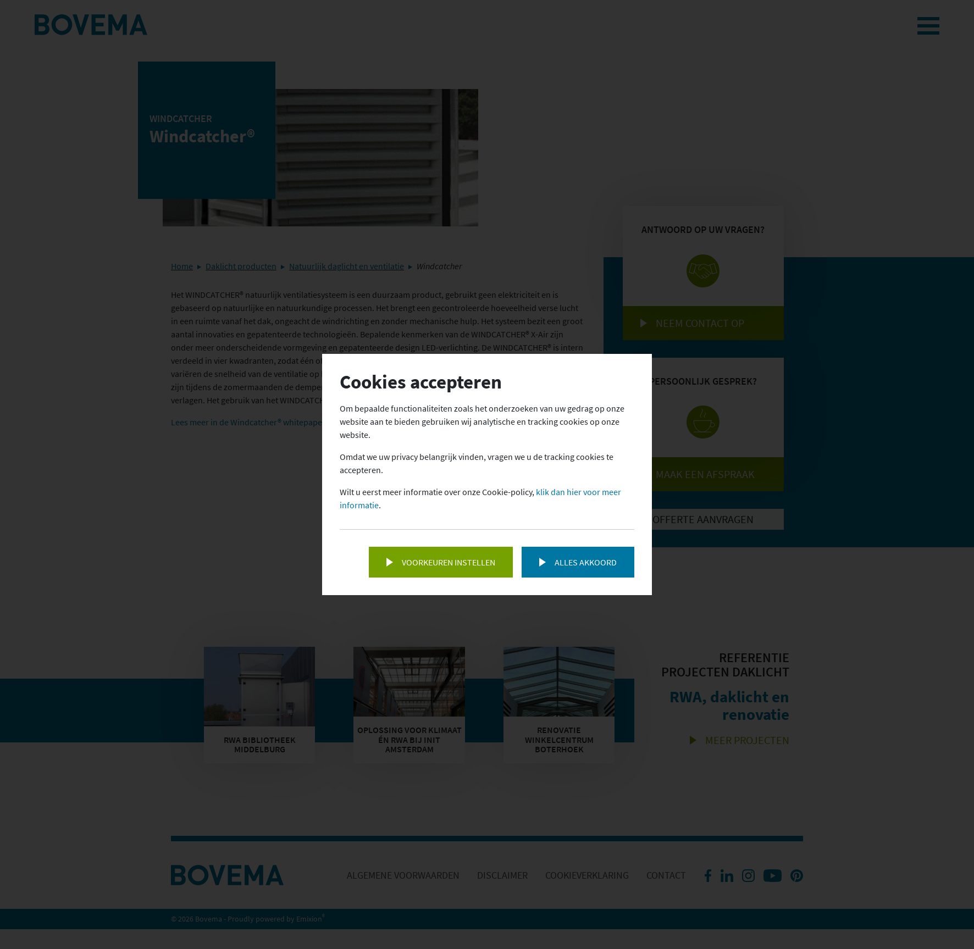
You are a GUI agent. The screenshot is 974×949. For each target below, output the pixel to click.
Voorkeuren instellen (448, 562)
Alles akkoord (586, 562)
